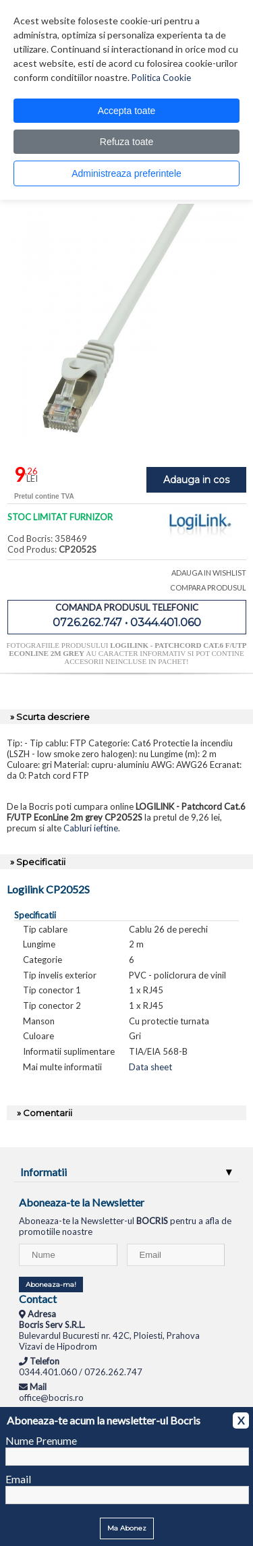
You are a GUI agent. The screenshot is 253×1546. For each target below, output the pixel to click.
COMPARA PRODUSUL (208, 587)
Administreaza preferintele (126, 173)
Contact (38, 1298)
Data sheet (150, 1066)
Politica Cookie (161, 77)
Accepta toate (127, 110)
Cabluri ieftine (90, 828)
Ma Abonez (126, 1528)
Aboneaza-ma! (51, 1284)
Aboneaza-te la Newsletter (81, 1202)
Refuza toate (126, 141)
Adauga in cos (196, 480)
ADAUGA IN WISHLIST (208, 572)
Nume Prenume (41, 1440)
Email (18, 1478)
